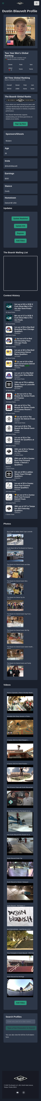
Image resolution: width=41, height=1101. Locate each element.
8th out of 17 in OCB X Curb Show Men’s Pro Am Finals (23, 318)
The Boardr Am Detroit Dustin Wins (17, 581)
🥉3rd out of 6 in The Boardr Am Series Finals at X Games (24, 396)
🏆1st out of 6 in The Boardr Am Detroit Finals (24, 418)
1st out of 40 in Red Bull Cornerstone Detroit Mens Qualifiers (24, 352)
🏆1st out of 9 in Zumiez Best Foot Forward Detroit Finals (24, 497)
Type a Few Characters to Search (21, 1028)
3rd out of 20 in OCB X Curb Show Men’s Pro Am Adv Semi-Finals (23, 306)
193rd (10, 69)
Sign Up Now (20, 124)
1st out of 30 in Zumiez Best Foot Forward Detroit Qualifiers (23, 485)
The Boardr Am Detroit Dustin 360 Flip (18, 630)
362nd (9, 89)
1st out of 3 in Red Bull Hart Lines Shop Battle (23, 374)
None (21, 69)
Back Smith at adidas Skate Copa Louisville (19, 531)
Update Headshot (20, 218)
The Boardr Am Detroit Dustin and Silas (18, 564)
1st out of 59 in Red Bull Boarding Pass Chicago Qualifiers (24, 329)
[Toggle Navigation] (3, 3)
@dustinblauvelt (11, 166)
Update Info (20, 226)
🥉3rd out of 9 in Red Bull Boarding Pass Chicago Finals (23, 341)
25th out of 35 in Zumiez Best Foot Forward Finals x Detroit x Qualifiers (24, 462)
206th (17, 89)
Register (20, 233)
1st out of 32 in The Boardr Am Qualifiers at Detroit (24, 440)
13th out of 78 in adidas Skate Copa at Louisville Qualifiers (24, 384)
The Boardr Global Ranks (18, 96)
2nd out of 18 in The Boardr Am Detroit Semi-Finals (24, 428)
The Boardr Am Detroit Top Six (16, 597)
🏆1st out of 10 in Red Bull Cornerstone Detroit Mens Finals (24, 364)
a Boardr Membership (12, 106)
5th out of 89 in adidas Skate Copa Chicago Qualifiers (23, 474)
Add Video (20, 241)
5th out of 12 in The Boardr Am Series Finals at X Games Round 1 (24, 407)
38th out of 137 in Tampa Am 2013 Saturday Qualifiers (24, 508)
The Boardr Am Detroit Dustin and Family (19, 663)
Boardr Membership (15, 114)
